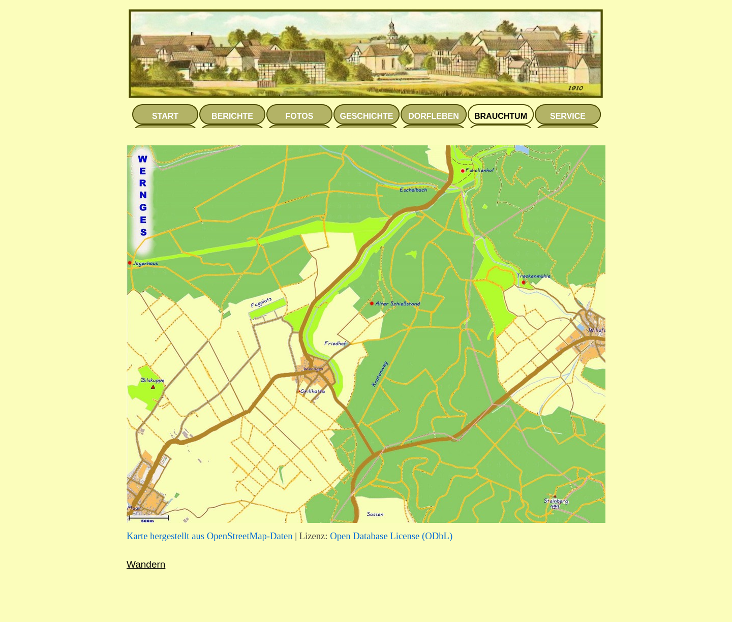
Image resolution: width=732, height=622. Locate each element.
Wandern (146, 564)
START (165, 116)
